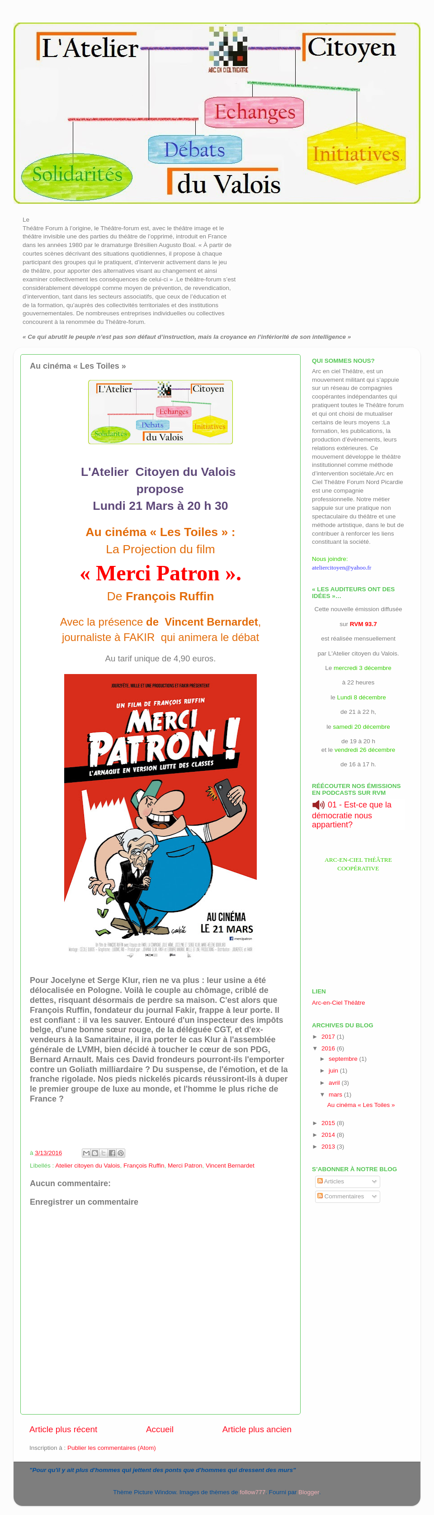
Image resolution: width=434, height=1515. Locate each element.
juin (334, 1070)
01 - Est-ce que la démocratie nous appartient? (352, 814)
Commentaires (340, 1196)
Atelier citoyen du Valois (87, 1165)
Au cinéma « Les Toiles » (361, 1105)
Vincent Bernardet (230, 1165)
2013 (329, 1146)
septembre (344, 1058)
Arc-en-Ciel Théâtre (338, 1002)
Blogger (308, 1492)
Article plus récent (63, 1429)
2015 (329, 1123)
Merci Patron (185, 1165)
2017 (329, 1036)
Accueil (160, 1429)
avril (335, 1082)
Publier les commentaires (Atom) (111, 1447)
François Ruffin (144, 1165)
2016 (329, 1048)
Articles (330, 1181)
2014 (329, 1134)
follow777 (252, 1492)
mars (336, 1094)
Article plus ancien (257, 1429)
